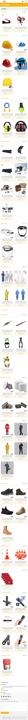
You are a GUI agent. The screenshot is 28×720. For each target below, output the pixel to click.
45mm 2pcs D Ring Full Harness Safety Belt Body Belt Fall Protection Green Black (7, 331)
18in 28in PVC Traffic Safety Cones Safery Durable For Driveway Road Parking (21, 562)
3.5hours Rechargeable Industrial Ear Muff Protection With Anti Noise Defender (21, 114)
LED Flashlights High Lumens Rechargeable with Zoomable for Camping (7, 609)
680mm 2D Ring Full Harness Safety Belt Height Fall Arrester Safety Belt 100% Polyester (21, 331)
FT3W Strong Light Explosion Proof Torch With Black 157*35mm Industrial (7, 628)
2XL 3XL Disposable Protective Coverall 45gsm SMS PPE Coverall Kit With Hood (7, 283)
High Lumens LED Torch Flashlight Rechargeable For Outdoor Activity (21, 648)
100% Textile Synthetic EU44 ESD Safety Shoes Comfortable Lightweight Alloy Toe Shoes (7, 500)
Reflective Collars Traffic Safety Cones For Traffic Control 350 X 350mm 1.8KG (7, 562)
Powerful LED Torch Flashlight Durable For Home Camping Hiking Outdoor (21, 609)
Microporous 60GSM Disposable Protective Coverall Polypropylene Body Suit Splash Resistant (20, 283)
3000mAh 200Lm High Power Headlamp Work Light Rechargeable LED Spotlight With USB (7, 28)
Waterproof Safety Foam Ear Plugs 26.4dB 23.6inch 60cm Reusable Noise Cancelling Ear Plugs (7, 114)
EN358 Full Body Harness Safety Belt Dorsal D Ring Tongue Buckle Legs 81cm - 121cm (7, 350)
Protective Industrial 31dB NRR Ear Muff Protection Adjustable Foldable (21, 134)
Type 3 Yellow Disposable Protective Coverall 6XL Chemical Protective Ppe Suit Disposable (7, 302)
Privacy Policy (4, 717)
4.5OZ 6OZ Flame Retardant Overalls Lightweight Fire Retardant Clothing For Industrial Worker (21, 437)
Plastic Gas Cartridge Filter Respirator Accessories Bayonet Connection (7, 413)
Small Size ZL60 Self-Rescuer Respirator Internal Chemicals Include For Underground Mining (7, 672)
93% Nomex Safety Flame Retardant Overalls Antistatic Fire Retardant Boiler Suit (20, 456)
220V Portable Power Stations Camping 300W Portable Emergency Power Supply (21, 196)
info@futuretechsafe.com (7, 693)
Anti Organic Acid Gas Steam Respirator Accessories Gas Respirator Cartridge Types (7, 394)
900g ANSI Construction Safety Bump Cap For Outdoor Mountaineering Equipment (21, 71)
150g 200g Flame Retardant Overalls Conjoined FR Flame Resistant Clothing (7, 456)
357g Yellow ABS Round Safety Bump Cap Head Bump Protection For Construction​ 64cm (7, 90)
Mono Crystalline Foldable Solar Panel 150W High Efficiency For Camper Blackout (7, 177)
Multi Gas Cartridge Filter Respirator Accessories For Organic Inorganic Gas (20, 413)
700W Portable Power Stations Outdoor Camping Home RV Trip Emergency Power (20, 177)
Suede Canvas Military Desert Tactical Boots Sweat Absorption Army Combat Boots (7, 538)
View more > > (24, 11)
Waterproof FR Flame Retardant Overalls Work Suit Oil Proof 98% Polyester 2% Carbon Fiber (7, 437)
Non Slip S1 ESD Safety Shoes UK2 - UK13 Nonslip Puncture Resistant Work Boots (21, 519)
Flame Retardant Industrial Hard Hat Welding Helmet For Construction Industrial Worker (7, 52)
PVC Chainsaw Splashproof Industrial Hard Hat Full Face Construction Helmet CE (21, 52)
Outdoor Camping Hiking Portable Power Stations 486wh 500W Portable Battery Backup (7, 196)
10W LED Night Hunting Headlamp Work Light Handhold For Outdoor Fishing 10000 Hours (21, 28)
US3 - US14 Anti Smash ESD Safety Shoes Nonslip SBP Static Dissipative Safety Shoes (7, 519)
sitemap (9, 717)
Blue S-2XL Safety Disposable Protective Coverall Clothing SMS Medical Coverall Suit (20, 302)
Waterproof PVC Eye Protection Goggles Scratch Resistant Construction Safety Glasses (7, 240)
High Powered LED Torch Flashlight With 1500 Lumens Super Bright (21, 628)
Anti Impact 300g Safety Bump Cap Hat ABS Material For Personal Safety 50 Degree (7, 71)
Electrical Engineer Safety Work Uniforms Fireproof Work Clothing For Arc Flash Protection (7, 476)
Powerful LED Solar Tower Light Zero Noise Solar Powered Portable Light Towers (7, 216)
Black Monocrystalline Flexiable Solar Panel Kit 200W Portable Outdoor (21, 158)
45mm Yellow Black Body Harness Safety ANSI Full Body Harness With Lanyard (7, 370)
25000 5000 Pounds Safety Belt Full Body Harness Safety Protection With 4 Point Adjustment (21, 350)
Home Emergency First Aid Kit (7, 585)
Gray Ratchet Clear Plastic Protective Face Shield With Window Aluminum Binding (7, 259)
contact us (5, 712)
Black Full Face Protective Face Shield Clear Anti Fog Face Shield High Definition (20, 240)
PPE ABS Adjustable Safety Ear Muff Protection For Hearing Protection (7, 134)
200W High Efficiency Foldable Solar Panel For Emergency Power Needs (7, 158)
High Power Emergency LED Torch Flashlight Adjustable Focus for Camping (7, 648)
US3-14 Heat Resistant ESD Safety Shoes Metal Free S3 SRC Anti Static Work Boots (21, 500)
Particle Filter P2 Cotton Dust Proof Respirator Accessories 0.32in (21, 394)
